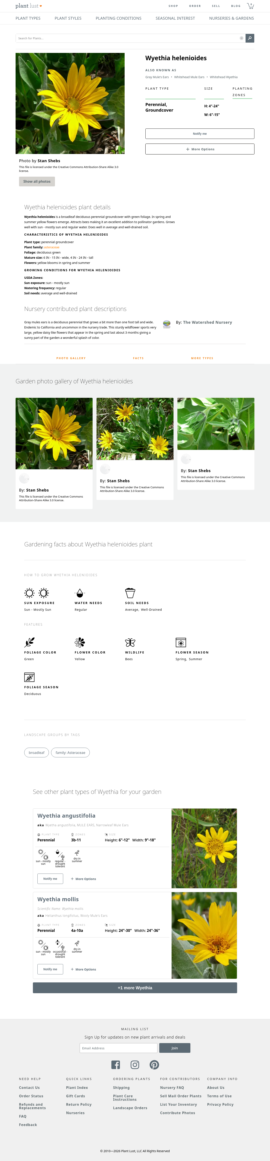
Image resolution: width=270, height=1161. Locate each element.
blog (236, 6)
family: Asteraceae (70, 752)
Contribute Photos (177, 1112)
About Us (216, 1087)
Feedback (28, 1124)
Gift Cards (75, 1096)
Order (195, 6)
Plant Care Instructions (125, 1098)
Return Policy (79, 1104)
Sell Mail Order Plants (181, 1096)
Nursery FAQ (172, 1087)
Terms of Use (219, 1096)
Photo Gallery (71, 358)
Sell (216, 6)
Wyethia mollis (58, 899)
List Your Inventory (178, 1104)
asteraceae (51, 247)
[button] (241, 38)
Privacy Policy (220, 1104)
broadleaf (36, 752)
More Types (202, 358)
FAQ (23, 1116)
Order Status (31, 1096)
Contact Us (29, 1087)
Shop (173, 6)
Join (175, 1048)
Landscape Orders (130, 1107)
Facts (138, 358)
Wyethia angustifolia (66, 815)
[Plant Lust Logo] (29, 6)
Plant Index (77, 1087)
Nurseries (75, 1112)
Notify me (200, 133)
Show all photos (37, 181)
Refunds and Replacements (32, 1106)
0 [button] (251, 4)
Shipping (121, 1087)
